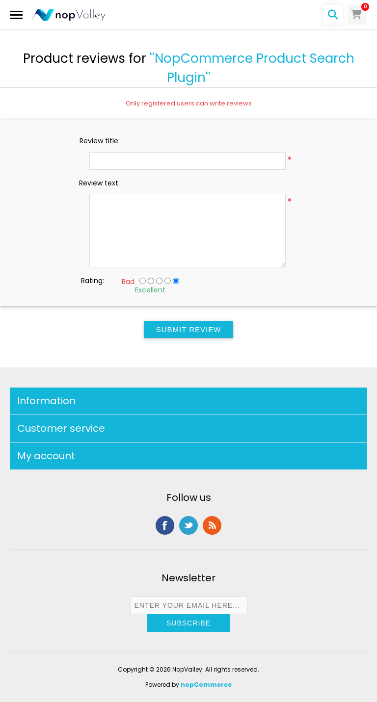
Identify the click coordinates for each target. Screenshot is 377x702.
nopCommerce (206, 684)
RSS (212, 525)
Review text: (99, 183)
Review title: (100, 141)
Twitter (188, 525)
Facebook (165, 525)
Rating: (92, 281)
